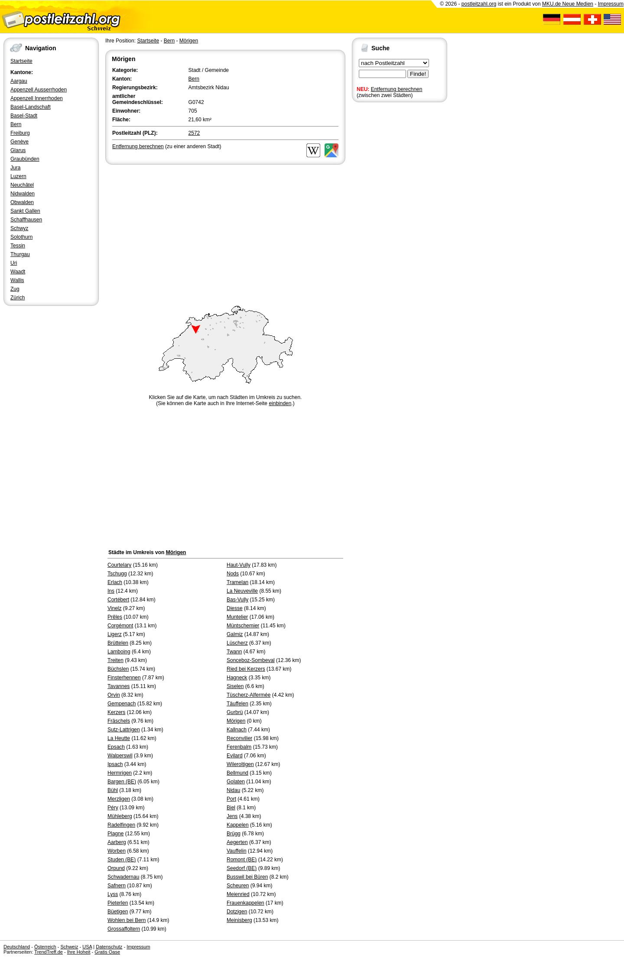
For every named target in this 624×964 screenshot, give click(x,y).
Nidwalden (22, 194)
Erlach (114, 582)
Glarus (18, 150)
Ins (110, 591)
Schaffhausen (26, 220)
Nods (233, 574)
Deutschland (16, 946)
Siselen (235, 686)
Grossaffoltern (123, 929)
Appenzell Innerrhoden (36, 98)
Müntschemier (243, 626)
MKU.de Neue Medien (567, 4)
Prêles (114, 617)
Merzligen (118, 799)
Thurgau (20, 254)
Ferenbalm (239, 747)
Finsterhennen (124, 678)
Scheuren (238, 886)
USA (87, 946)
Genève (19, 142)
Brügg (233, 834)
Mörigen (188, 41)
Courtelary (119, 565)
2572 (194, 133)
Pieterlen (117, 903)
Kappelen (238, 825)
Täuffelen (237, 704)
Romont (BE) (242, 860)
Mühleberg (119, 816)
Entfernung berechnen (396, 89)
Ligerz (114, 634)
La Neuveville (242, 591)
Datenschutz (109, 946)
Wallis (17, 280)
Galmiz (235, 634)
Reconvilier (239, 738)
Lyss (112, 894)
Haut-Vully (238, 565)
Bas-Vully (237, 600)
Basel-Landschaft (30, 107)
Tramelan (237, 582)
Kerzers (116, 712)
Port (231, 799)
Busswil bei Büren (247, 877)
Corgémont (120, 626)
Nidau (233, 790)
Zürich (17, 298)
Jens (232, 816)
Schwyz (19, 228)
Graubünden (24, 159)
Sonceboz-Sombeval (251, 660)
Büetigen (117, 912)
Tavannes (118, 686)
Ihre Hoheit (79, 951)
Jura (15, 168)
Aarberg (116, 842)
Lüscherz (237, 643)
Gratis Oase (107, 951)
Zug (15, 289)
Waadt (17, 272)
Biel (231, 808)
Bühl (112, 790)
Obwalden (22, 202)
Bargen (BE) (121, 782)
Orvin (113, 695)
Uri (13, 263)
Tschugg (117, 574)
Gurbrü (235, 712)
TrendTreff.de (48, 951)
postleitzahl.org (479, 4)
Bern (15, 124)
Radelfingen (121, 825)
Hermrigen (119, 773)
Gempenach (121, 704)
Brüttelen (117, 643)
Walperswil (120, 756)
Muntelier (237, 617)
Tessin (17, 246)
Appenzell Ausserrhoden (38, 90)
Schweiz (69, 946)
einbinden (280, 403)
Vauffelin (237, 851)
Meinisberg (239, 920)
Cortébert (118, 600)
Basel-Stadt (23, 116)
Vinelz (114, 608)
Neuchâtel (22, 185)
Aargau (18, 81)
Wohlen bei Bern (126, 920)
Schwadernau (123, 877)
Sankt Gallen (25, 211)
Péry (112, 808)
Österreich (45, 946)
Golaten (236, 782)
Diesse (235, 608)
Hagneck (237, 678)
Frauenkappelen (245, 903)
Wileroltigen (240, 764)
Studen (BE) (121, 860)
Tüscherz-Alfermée (248, 695)
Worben (116, 851)
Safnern (116, 886)
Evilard (235, 756)
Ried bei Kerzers (246, 669)
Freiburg (20, 133)
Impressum (611, 4)
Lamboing (118, 652)
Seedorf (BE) (242, 868)
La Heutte (118, 738)
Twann (234, 652)
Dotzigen (237, 912)
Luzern (18, 176)
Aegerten (237, 842)
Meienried (238, 894)
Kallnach (237, 730)
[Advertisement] (225, 231)
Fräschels (118, 721)
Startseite (21, 61)
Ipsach (115, 764)
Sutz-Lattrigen (123, 730)
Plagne (115, 834)
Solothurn (21, 237)
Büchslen (118, 669)
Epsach (116, 747)
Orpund (116, 868)
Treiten (115, 660)
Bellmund (237, 773)
